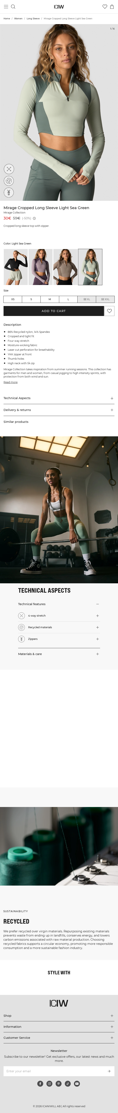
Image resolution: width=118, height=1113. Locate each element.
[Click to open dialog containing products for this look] (29, 699)
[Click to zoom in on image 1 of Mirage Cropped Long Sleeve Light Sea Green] (59, 112)
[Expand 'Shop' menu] (59, 1015)
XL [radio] (86, 299)
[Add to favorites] (109, 311)
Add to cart (54, 311)
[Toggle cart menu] (111, 6)
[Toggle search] (13, 6)
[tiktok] (68, 1084)
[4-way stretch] (9, 169)
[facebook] (40, 1084)
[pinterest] (58, 1084)
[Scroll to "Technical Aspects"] (59, 398)
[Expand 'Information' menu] (59, 1026)
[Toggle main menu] (6, 6)
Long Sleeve (33, 18)
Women (18, 18)
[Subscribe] (109, 1071)
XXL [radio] (105, 299)
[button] (59, 410)
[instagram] (49, 1084)
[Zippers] (9, 192)
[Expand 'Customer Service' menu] (59, 1037)
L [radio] (68, 299)
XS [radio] (12, 299)
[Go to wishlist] (104, 6)
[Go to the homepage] (59, 7)
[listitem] (16, 267)
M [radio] (50, 299)
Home (7, 18)
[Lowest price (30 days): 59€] (34, 218)
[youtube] (77, 1084)
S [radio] (31, 299)
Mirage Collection (14, 212)
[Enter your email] (53, 1071)
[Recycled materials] (9, 181)
